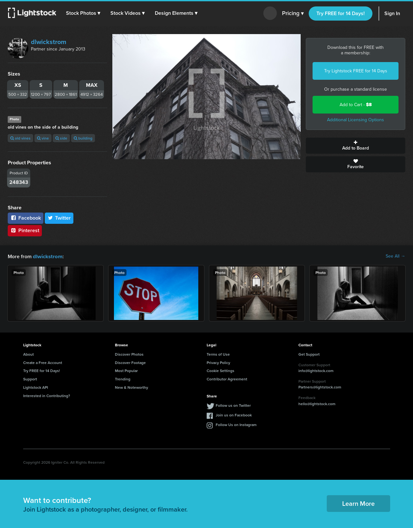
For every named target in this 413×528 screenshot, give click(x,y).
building (83, 138)
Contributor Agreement (227, 378)
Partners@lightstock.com (319, 386)
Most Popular (126, 370)
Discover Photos (129, 354)
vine (43, 138)
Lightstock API (35, 387)
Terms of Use (218, 354)
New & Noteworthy (131, 387)
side (61, 138)
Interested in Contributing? (46, 395)
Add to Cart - (356, 104)
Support (30, 378)
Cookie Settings (220, 370)
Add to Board (356, 145)
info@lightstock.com (315, 370)
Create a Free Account (42, 362)
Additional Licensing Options (355, 119)
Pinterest (24, 230)
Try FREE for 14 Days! (340, 13)
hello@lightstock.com (316, 403)
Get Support (309, 354)
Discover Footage (130, 362)
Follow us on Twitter (233, 405)
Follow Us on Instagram (236, 424)
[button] (83, 13)
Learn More (358, 503)
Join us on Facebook (234, 414)
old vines (20, 138)
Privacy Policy (218, 362)
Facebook (25, 218)
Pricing (293, 13)
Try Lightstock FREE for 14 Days (355, 71)
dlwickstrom (48, 42)
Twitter (59, 218)
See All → (395, 256)
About (28, 354)
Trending (122, 378)
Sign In (392, 13)
